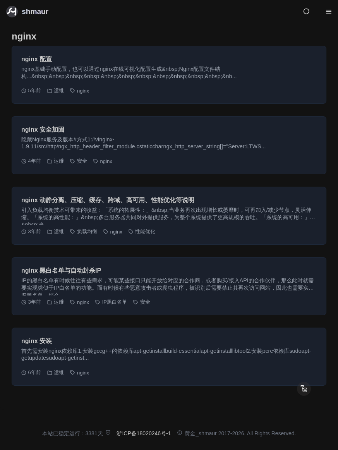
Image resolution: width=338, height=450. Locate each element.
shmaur (35, 11)
